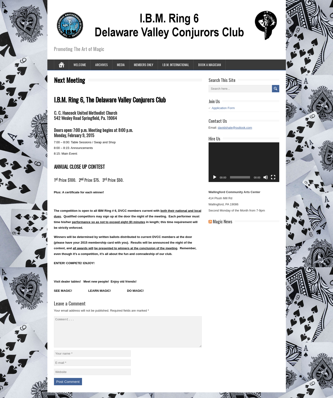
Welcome (80, 64)
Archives (101, 64)
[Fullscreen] (273, 177)
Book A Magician (209, 64)
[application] (244, 162)
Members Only (143, 64)
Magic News (222, 221)
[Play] (214, 177)
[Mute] (265, 177)
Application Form (223, 108)
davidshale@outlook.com (235, 127)
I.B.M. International (175, 64)
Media (121, 64)
